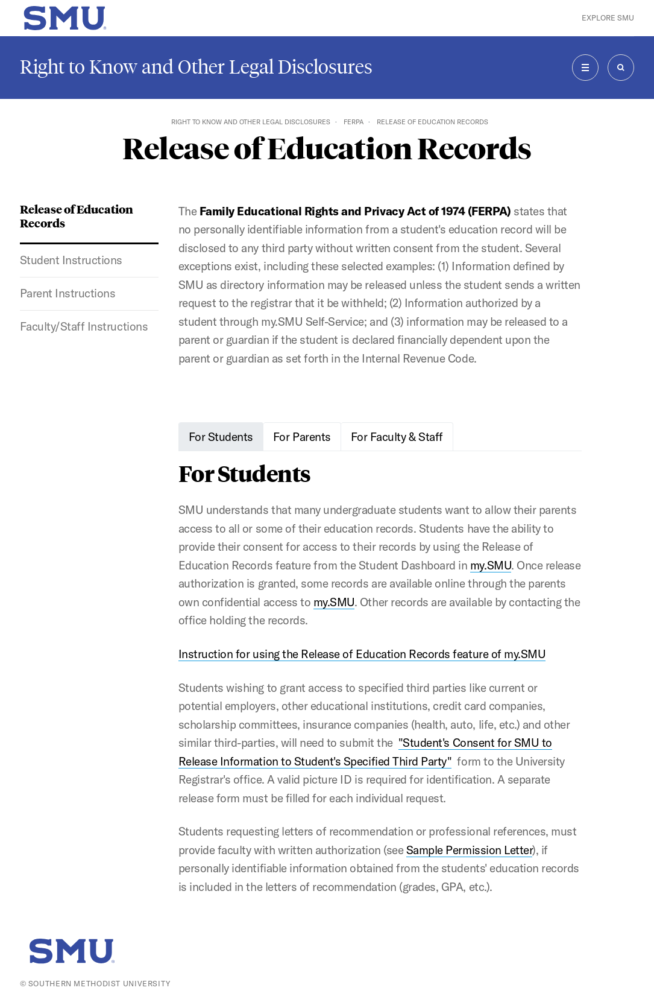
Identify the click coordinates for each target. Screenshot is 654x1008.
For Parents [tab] (302, 437)
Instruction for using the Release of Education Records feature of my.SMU (362, 654)
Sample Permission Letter (469, 850)
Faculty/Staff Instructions (84, 326)
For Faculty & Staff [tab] (397, 437)
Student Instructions (71, 260)
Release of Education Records (76, 216)
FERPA (353, 122)
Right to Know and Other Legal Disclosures (196, 67)
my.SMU (490, 565)
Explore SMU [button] (608, 17)
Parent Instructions (68, 293)
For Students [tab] (221, 437)
